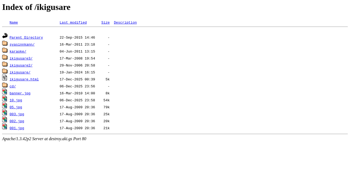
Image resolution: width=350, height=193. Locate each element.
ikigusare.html (24, 79)
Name (14, 22)
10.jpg (16, 100)
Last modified (73, 22)
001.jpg (17, 128)
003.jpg (17, 114)
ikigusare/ (20, 72)
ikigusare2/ (21, 66)
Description (125, 22)
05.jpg (16, 107)
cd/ (13, 86)
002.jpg (17, 121)
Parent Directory (26, 38)
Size (105, 22)
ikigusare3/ (21, 59)
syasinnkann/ (22, 45)
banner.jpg (20, 93)
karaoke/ (18, 52)
